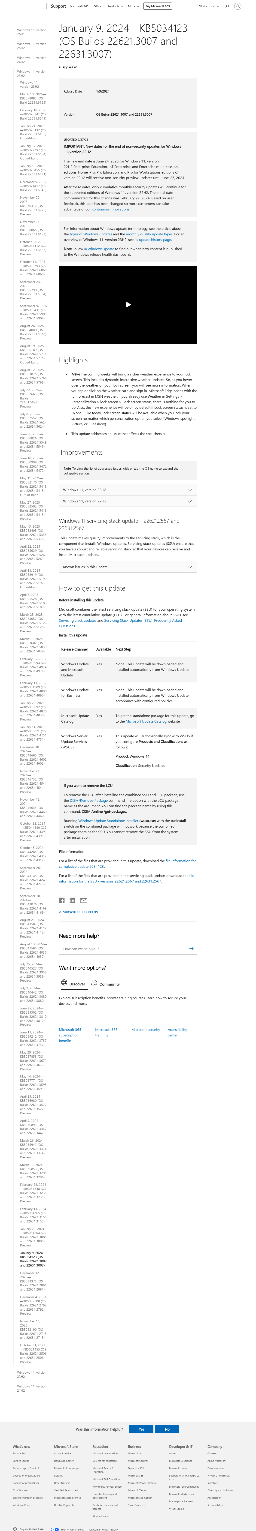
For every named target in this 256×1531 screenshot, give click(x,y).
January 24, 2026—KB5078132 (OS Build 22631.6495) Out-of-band (33, 132)
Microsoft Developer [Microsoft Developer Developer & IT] (180, 1460)
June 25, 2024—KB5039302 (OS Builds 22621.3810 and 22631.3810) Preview (33, 1016)
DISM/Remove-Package (89, 800)
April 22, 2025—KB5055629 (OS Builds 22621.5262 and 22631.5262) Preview (33, 554)
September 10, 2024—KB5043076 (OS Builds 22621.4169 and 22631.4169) (33, 904)
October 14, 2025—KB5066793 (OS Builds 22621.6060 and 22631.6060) (33, 268)
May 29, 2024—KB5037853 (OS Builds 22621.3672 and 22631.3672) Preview (33, 1060)
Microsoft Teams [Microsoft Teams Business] (137, 1490)
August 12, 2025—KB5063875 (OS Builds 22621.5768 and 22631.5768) (33, 376)
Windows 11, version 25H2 (31, 46)
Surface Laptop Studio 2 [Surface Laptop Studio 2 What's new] (26, 1468)
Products (113, 6)
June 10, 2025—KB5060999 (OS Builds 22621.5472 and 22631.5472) (33, 464)
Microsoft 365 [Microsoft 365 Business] (135, 1475)
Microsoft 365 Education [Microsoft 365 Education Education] (106, 1479)
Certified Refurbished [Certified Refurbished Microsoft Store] (66, 1490)
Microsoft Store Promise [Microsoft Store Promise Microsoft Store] (67, 1497)
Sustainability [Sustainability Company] (215, 1505)
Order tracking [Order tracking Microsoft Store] (62, 1483)
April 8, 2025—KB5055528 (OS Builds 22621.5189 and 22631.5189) (33, 601)
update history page (155, 239)
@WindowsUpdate (99, 248)
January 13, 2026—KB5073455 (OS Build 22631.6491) (33, 170)
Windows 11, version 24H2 (31, 60)
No (167, 1429)
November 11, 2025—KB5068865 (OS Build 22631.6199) (33, 228)
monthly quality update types (149, 233)
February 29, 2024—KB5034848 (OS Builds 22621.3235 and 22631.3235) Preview (33, 1193)
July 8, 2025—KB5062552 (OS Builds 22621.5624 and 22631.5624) (33, 420)
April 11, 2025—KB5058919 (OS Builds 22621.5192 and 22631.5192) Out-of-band (33, 578)
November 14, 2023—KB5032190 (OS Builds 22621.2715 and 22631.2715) (33, 1329)
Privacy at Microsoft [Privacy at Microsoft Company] (218, 1475)
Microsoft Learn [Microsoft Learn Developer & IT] (178, 1468)
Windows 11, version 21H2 (31, 1388)
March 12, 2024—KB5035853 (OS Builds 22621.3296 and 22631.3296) (33, 1171)
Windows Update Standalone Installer (108, 820)
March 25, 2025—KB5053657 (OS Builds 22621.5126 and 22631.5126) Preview (33, 622)
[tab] (74, 984)
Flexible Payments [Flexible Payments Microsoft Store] (64, 1505)
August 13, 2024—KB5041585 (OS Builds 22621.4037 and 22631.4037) (33, 950)
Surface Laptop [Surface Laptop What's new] (21, 1460)
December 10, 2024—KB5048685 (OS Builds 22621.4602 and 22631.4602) (33, 755)
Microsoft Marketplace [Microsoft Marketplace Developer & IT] (182, 1494)
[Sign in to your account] (237, 6)
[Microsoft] (28, 6)
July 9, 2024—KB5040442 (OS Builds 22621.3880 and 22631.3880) (33, 994)
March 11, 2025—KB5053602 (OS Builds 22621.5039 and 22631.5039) (33, 645)
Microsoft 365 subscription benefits (70, 1035)
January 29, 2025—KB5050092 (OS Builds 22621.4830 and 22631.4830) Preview (33, 711)
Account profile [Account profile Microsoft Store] (62, 1453)
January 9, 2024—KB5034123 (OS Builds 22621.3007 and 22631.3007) (33, 1259)
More (131, 6)
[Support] (58, 6)
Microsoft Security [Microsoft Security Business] (138, 1460)
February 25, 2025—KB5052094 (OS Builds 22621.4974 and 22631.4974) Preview (33, 667)
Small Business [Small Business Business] (136, 1505)
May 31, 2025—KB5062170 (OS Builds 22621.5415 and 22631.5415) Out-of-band (33, 486)
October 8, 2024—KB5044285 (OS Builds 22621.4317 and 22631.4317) (33, 854)
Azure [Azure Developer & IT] (172, 1453)
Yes (141, 1429)
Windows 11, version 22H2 (31, 1374)
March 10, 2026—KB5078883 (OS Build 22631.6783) (33, 98)
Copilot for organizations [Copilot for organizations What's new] (26, 1475)
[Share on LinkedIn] (70, 899)
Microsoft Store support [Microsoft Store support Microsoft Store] (67, 1468)
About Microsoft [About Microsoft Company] (216, 1460)
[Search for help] (226, 6)
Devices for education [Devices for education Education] (104, 1460)
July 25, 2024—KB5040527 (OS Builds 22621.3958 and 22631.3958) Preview (33, 972)
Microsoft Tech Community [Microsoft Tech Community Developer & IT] (184, 1486)
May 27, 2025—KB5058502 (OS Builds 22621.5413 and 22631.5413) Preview (33, 510)
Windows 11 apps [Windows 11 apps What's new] (22, 1505)
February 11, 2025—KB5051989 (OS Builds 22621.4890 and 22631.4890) (33, 689)
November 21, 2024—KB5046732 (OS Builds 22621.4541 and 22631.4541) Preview (33, 781)
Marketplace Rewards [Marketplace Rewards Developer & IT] (181, 1501)
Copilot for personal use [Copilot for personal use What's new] (26, 1483)
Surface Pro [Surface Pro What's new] (19, 1453)
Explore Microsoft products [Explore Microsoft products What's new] (28, 1497)
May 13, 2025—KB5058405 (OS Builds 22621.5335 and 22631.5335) (33, 532)
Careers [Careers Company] (211, 1453)
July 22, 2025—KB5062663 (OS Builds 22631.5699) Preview (31, 398)
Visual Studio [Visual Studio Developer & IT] (176, 1508)
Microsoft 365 (79, 6)
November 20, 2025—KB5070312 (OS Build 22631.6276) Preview (33, 205)
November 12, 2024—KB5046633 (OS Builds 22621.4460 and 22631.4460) (33, 807)
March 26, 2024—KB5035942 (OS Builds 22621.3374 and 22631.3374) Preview (33, 1148)
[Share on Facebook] (62, 899)
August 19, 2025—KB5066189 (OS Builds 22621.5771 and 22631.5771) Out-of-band (33, 354)
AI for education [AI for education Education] (101, 1516)
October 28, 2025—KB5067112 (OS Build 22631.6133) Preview (33, 248)
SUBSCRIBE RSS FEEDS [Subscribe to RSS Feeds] (80, 912)
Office (97, 6)
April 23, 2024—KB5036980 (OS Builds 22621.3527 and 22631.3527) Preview (33, 1104)
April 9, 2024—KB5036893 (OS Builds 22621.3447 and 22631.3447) (33, 1127)
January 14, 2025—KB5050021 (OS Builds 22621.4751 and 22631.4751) (33, 733)
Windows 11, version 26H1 (31, 32)
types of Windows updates (91, 233)
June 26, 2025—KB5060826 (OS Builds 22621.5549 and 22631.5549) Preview (33, 442)
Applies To (69, 67)
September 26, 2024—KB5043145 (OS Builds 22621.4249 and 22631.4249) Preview (33, 878)
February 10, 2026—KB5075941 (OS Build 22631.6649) (33, 114)
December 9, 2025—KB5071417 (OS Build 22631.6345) (33, 186)
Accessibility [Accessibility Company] (214, 1497)
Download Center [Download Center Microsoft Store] (64, 1460)
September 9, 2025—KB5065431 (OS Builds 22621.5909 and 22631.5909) (33, 312)
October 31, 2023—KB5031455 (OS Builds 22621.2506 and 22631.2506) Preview (33, 1353)
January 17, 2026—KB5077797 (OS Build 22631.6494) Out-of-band (33, 152)
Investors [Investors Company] (212, 1483)
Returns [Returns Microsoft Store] (58, 1475)
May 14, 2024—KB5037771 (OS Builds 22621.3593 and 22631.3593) (33, 1082)
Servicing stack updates (77, 620)
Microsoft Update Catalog (146, 721)
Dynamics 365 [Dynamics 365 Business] (136, 1468)
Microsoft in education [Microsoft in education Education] (105, 1453)
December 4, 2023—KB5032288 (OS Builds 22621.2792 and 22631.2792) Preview (33, 1305)
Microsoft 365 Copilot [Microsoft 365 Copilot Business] (140, 1497)
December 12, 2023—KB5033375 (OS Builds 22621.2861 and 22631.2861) (33, 1281)
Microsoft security (145, 1029)
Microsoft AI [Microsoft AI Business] (135, 1453)
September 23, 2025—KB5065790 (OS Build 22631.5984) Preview (33, 290)
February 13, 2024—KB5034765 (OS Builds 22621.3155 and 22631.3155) (33, 1215)
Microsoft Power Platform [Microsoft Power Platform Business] (142, 1483)
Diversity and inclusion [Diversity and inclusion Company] (220, 1490)
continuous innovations (110, 209)
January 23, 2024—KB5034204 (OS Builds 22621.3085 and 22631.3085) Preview (33, 1237)
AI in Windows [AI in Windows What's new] (21, 1490)
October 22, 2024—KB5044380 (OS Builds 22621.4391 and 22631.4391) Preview (33, 831)
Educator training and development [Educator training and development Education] (104, 1495)
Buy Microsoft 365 (158, 6)
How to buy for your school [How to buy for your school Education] (107, 1486)
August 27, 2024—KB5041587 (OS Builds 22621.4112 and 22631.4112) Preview (33, 928)
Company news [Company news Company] (215, 1468)
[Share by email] (81, 899)
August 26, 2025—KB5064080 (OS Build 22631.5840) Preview (33, 332)
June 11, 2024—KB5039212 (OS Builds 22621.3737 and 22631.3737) (33, 1038)
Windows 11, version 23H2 (31, 73)
